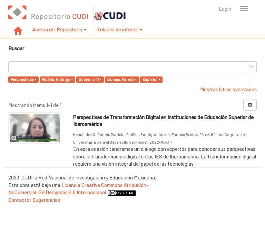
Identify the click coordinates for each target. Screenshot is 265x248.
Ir (250, 67)
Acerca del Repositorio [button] (59, 29)
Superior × (151, 79)
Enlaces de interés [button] (119, 29)
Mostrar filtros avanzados (228, 89)
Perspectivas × (23, 79)
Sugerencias (46, 200)
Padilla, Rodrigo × (57, 79)
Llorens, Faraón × (122, 79)
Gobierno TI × (90, 79)
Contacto (18, 200)
